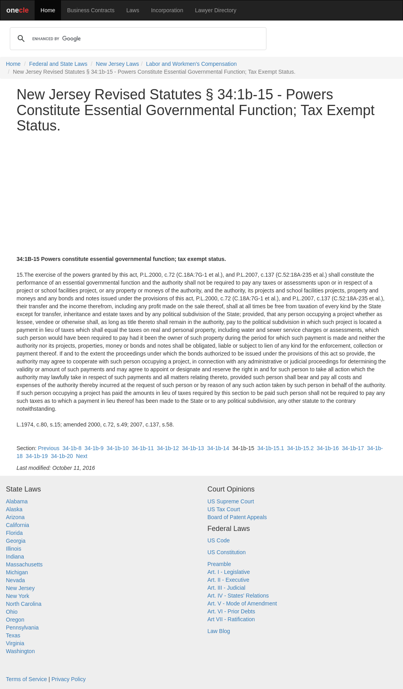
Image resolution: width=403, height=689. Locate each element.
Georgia (16, 541)
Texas (13, 635)
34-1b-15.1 (270, 448)
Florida (14, 533)
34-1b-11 (143, 448)
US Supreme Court (230, 501)
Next (81, 456)
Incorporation (167, 10)
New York (17, 596)
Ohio (12, 612)
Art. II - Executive (228, 580)
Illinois (13, 549)
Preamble (219, 564)
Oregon (15, 619)
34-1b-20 (62, 456)
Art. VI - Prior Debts (231, 611)
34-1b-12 (168, 448)
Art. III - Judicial (226, 588)
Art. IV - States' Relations (238, 595)
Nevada (15, 580)
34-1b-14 (218, 448)
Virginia (15, 643)
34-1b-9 (94, 448)
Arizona (15, 517)
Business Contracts (91, 10)
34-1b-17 (353, 448)
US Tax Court (223, 509)
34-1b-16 (328, 448)
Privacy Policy (69, 679)
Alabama (17, 501)
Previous (48, 448)
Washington (20, 651)
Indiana (15, 556)
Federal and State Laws (58, 64)
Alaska (14, 509)
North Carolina (23, 604)
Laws (132, 10)
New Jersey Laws (117, 64)
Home (48, 10)
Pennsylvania (22, 627)
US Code (218, 540)
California (17, 525)
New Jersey (20, 588)
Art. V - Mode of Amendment (242, 603)
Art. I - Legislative (228, 572)
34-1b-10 (118, 448)
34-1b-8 (72, 448)
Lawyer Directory (215, 10)
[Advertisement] (201, 194)
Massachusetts (24, 564)
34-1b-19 (37, 456)
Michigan (17, 572)
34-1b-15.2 (300, 448)
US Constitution (226, 552)
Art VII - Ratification (231, 619)
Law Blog (218, 631)
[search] (137, 38)
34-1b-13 (193, 448)
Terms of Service (26, 679)
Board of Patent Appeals (237, 517)
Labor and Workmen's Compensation (191, 64)
